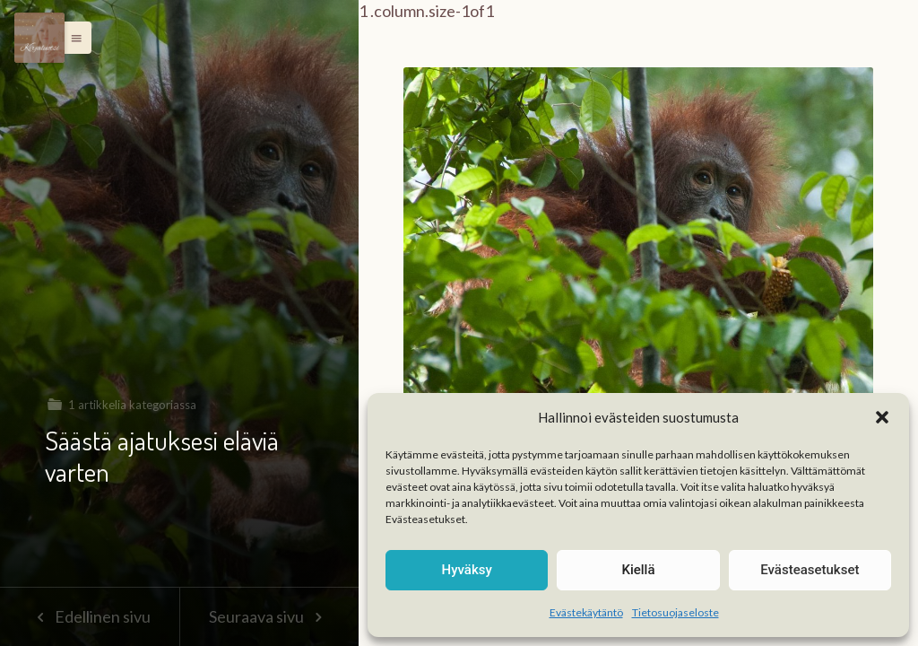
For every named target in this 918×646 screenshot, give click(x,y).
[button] (882, 417)
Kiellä (637, 570)
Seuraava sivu (269, 616)
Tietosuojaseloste (675, 612)
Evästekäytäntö (586, 612)
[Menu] (39, 38)
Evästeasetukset (809, 570)
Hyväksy (467, 570)
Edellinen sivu (89, 616)
